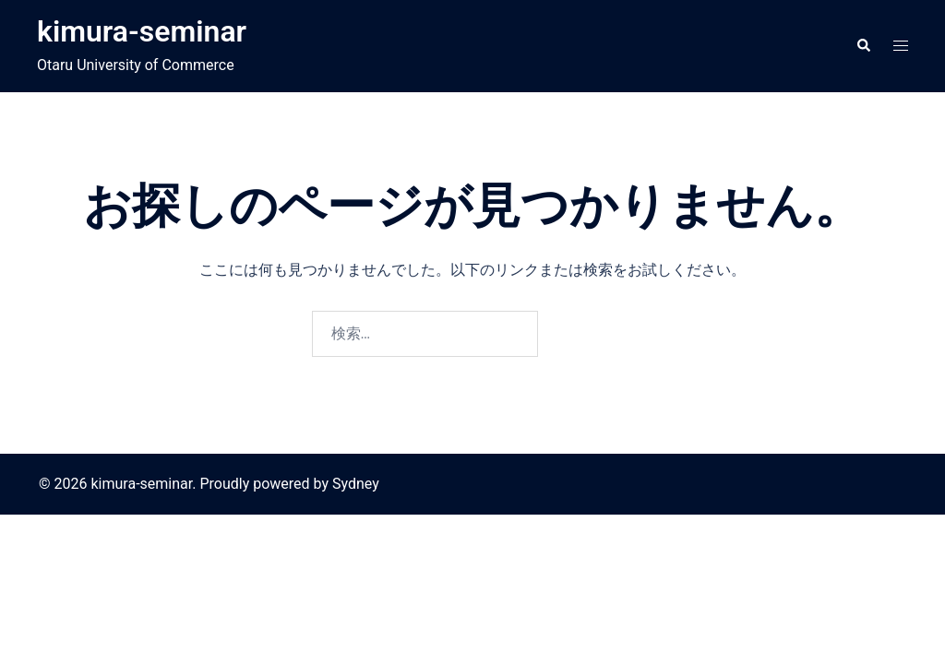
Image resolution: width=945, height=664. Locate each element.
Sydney (355, 483)
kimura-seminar (141, 31)
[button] (862, 46)
